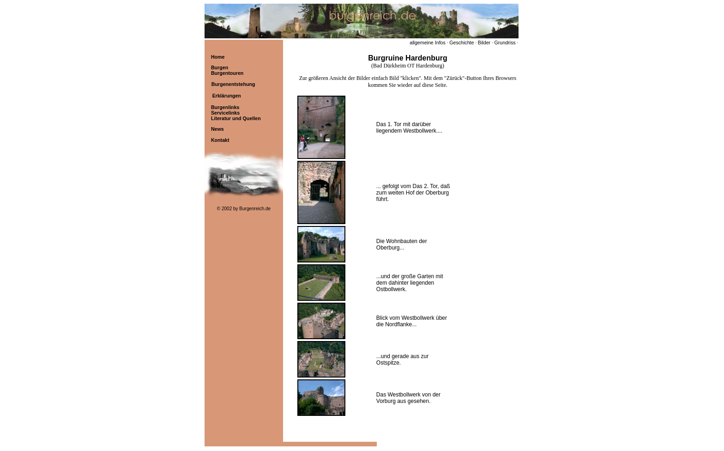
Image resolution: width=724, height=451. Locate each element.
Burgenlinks (225, 107)
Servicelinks (225, 113)
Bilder (484, 42)
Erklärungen (226, 95)
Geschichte (461, 42)
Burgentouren (227, 73)
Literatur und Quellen (236, 118)
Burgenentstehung (233, 84)
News (217, 129)
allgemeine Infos (428, 42)
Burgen (219, 67)
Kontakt (220, 140)
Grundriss (504, 42)
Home (218, 57)
